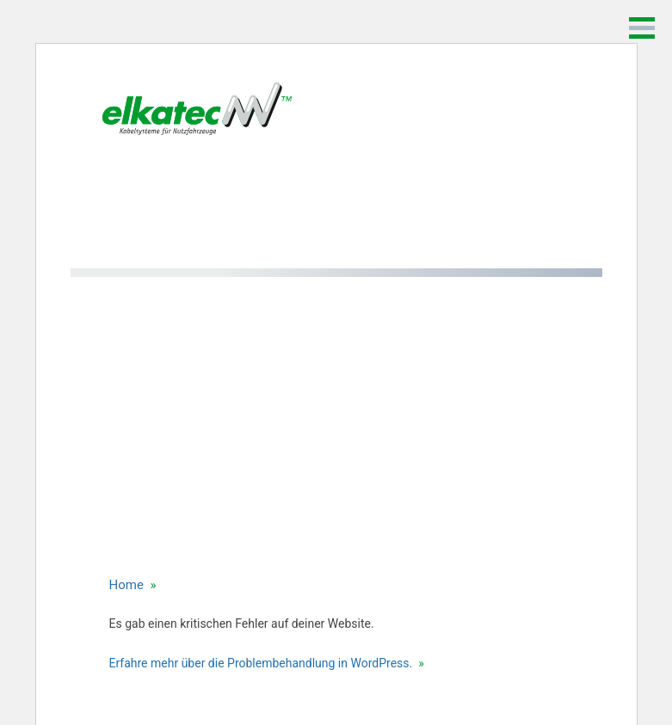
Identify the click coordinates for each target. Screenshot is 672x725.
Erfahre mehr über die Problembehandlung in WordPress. (261, 663)
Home (126, 585)
